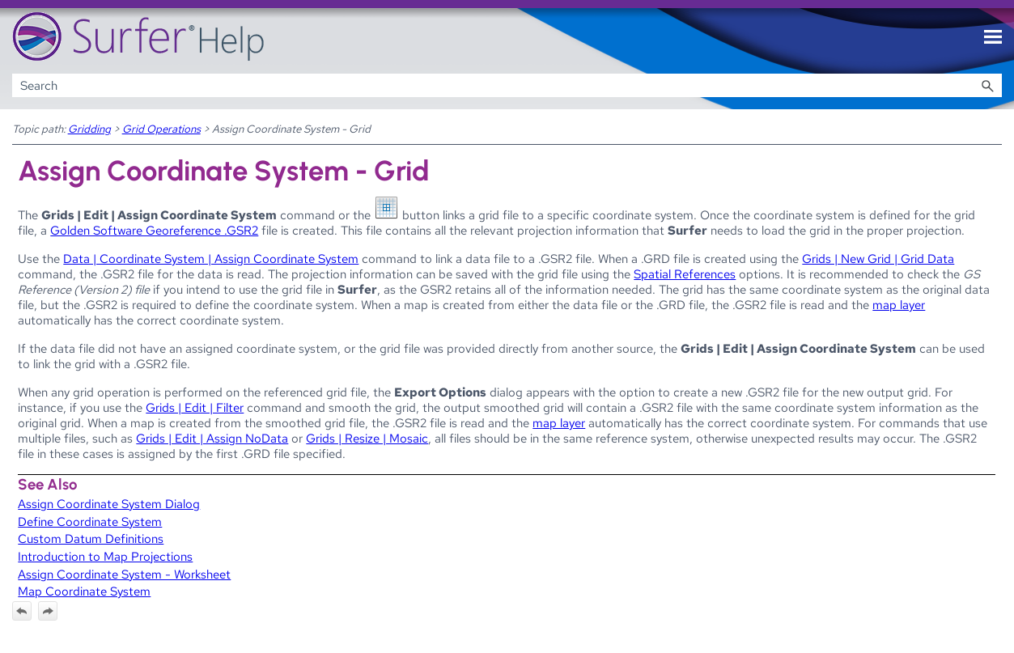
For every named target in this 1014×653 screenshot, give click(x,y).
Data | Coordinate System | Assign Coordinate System (211, 258)
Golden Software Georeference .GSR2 (154, 230)
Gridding (89, 128)
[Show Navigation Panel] (993, 37)
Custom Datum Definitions (90, 538)
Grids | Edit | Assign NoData (212, 438)
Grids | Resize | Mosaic (367, 438)
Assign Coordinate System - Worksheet (124, 574)
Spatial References (685, 274)
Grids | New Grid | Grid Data (878, 258)
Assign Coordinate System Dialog (109, 503)
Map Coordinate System (84, 591)
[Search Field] (507, 85)
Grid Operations (161, 128)
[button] (987, 85)
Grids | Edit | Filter (195, 407)
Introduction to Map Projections (105, 556)
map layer (898, 304)
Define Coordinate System (90, 521)
